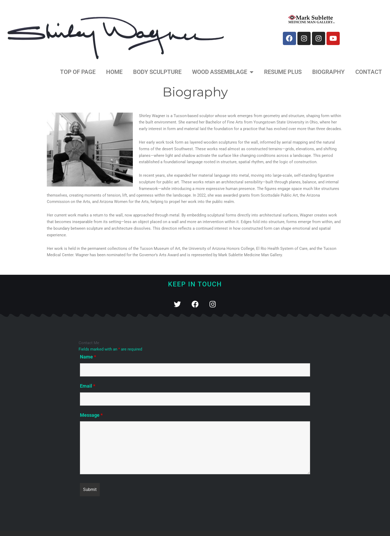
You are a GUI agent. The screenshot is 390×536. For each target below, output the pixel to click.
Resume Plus (283, 72)
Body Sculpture (157, 72)
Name (88, 357)
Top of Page (78, 72)
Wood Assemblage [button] (222, 72)
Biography (328, 72)
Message (91, 415)
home (114, 72)
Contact (368, 72)
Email (87, 386)
